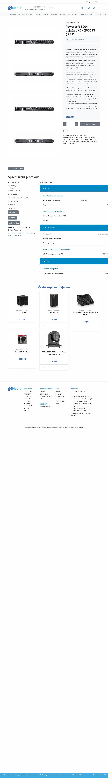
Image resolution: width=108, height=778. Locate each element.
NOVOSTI (59, 391)
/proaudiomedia (79, 406)
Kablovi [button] (45, 14)
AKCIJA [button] (91, 14)
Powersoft (13, 212)
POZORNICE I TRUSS (28, 407)
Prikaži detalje (77, 775)
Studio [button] (99, 14)
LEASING (59, 403)
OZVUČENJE (28, 391)
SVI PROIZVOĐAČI (46, 407)
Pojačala (12, 217)
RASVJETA (27, 394)
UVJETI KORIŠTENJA (60, 400)
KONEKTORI (28, 403)
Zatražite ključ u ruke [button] (16, 168)
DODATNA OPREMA (27, 397)
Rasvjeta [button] (54, 14)
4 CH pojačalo (14, 223)
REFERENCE (44, 394)
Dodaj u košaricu (89, 124)
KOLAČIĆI (59, 394)
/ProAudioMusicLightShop (82, 403)
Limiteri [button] (84, 14)
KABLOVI (27, 401)
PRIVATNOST (60, 396)
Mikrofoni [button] (22, 14)
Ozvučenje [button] (12, 14)
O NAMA (43, 391)
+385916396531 (37, 7)
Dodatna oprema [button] (34, 14)
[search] (64, 8)
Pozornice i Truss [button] (66, 14)
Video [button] (76, 14)
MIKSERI (27, 410)
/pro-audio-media (79, 408)
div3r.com (37, 427)
